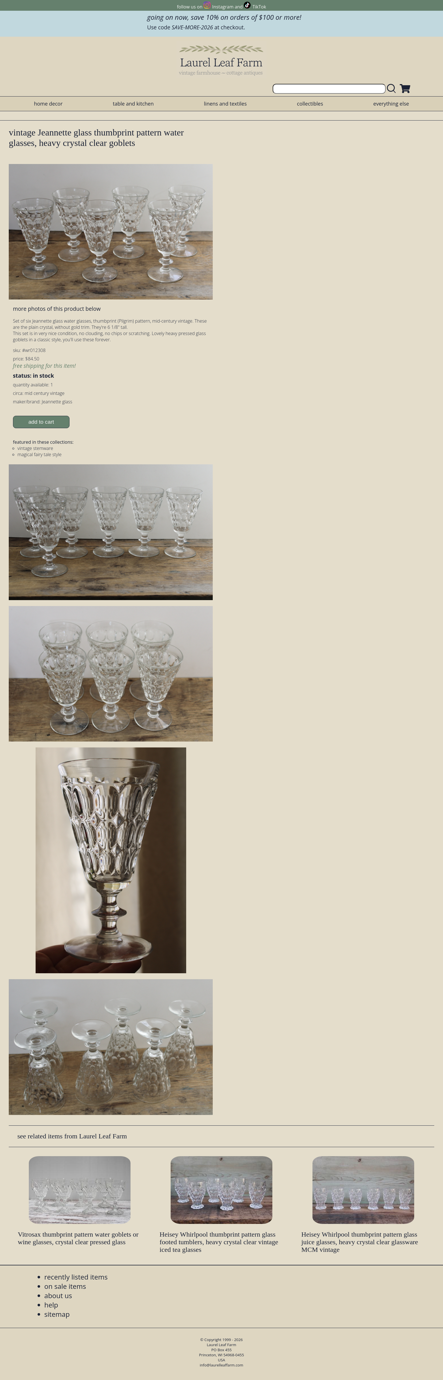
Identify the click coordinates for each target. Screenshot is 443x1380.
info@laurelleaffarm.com (221, 1365)
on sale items (65, 1286)
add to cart (41, 422)
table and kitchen (133, 103)
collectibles (310, 103)
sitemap (57, 1314)
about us (58, 1295)
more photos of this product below (57, 308)
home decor (48, 103)
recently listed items (76, 1276)
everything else (391, 103)
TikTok (259, 7)
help (51, 1304)
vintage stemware (35, 448)
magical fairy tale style (40, 454)
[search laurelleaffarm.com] (393, 89)
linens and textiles (225, 103)
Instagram (222, 7)
